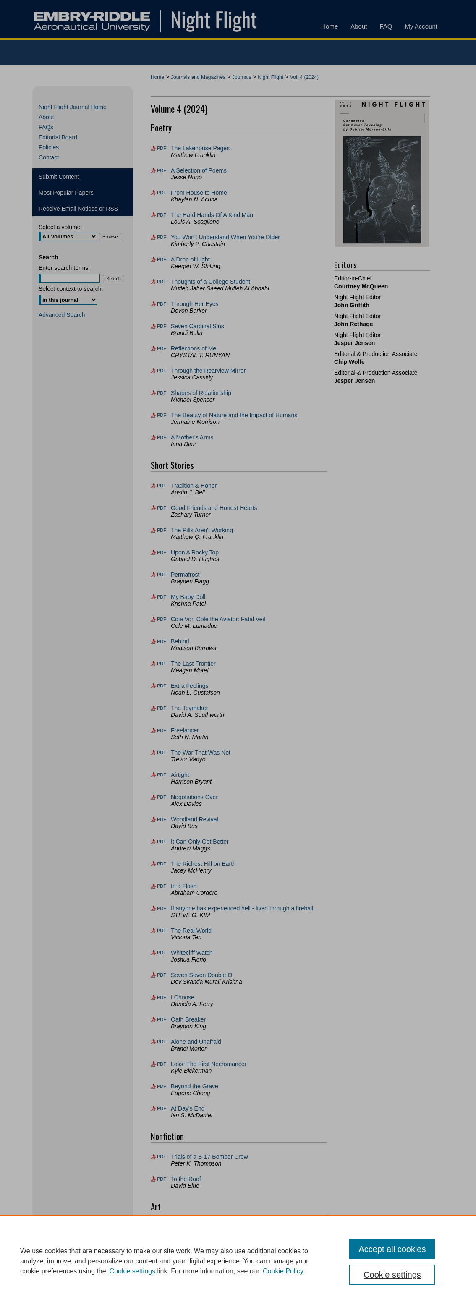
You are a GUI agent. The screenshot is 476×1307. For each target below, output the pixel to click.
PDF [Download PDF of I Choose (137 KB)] (161, 997)
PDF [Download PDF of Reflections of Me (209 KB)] (161, 348)
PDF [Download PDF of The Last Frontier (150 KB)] (161, 663)
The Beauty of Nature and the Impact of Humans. (235, 415)
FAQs (46, 127)
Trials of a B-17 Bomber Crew (209, 1156)
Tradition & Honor (194, 485)
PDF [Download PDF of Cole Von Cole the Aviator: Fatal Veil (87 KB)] (161, 619)
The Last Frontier (193, 663)
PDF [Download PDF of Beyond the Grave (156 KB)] (161, 1086)
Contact (49, 157)
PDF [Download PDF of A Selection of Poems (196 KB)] (161, 170)
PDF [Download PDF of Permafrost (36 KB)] (161, 574)
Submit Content (59, 176)
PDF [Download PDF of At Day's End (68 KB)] (161, 1108)
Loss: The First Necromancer (208, 1064)
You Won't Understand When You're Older (225, 237)
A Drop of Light (190, 259)
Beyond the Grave (194, 1086)
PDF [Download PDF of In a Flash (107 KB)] (161, 886)
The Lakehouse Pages (200, 148)
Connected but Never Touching (211, 1227)
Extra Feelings (189, 685)
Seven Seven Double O (201, 975)
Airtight (180, 774)
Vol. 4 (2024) (304, 77)
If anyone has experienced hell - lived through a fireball (242, 908)
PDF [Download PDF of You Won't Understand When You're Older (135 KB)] (161, 237)
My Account (234, 1285)
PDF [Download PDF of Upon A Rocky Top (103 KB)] (161, 552)
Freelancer (185, 730)
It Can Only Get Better (200, 841)
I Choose (182, 997)
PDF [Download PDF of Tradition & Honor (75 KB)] (161, 485)
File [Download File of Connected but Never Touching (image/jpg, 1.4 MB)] (161, 1227)
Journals (241, 77)
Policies (49, 147)
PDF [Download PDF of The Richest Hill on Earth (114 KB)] (161, 863)
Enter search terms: (64, 267)
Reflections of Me (193, 348)
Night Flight (270, 77)
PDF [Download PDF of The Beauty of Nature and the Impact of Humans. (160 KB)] (161, 415)
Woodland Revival (194, 819)
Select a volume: (60, 227)
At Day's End (188, 1108)
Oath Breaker (188, 1019)
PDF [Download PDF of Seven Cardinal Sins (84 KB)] (161, 326)
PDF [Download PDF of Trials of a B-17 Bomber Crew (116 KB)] (161, 1156)
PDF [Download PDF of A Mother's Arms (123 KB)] (161, 437)
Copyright (180, 1296)
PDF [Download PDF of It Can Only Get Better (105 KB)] (161, 841)
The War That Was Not (200, 752)
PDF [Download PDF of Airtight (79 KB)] (161, 774)
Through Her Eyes (195, 304)
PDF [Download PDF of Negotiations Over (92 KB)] (161, 797)
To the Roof (186, 1179)
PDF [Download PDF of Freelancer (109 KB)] (161, 730)
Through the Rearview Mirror (208, 370)
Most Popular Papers (66, 192)
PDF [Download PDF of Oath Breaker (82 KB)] (161, 1019)
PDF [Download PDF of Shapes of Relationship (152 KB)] (161, 392)
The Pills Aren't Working (202, 530)
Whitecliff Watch (192, 952)
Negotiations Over (194, 797)
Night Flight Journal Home (73, 107)
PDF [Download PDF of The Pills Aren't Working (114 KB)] (161, 530)
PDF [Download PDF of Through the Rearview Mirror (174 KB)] (161, 370)
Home (157, 77)
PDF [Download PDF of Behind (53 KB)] (161, 641)
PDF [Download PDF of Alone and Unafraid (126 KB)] (161, 1041)
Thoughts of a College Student (210, 281)
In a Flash (183, 886)
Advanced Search (62, 314)
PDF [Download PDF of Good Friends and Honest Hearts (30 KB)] (161, 507)
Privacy (154, 1296)
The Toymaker (189, 708)
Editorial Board (58, 137)
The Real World (191, 930)
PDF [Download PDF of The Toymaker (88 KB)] (161, 708)
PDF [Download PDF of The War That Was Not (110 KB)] (161, 752)
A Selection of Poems (199, 170)
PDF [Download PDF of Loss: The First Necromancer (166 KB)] (161, 1064)
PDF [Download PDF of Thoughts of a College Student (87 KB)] (161, 281)
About (46, 117)
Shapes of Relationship (201, 392)
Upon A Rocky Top (195, 552)
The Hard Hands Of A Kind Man (212, 215)
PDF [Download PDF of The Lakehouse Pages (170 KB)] (161, 148)
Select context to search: (71, 288)
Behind (180, 641)
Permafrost (185, 574)
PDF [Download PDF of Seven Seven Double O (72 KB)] (161, 975)
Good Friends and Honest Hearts (214, 508)
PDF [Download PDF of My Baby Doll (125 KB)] (161, 596)
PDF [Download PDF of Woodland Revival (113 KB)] (161, 819)
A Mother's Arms (192, 437)
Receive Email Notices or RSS (78, 208)
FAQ (203, 1285)
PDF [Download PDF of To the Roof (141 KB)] (161, 1179)
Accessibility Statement (287, 1285)
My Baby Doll (188, 596)
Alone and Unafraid (196, 1041)
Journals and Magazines (198, 77)
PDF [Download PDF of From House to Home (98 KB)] (161, 192)
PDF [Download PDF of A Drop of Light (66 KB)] (161, 259)
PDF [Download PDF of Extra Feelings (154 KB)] (161, 685)
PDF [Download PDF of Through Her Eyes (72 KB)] (161, 303)
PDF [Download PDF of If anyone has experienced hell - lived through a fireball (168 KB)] (161, 908)
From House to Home (199, 192)
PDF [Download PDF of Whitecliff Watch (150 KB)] (161, 952)
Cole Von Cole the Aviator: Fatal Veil (218, 619)
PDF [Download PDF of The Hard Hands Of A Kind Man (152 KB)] (161, 214)
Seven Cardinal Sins (197, 326)
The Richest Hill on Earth (203, 863)
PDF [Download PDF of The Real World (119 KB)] (161, 930)
